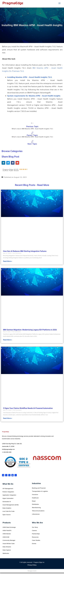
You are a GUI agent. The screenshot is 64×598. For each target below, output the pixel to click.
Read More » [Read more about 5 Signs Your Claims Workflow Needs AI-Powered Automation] (7, 419)
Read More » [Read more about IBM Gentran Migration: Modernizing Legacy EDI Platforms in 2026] (7, 340)
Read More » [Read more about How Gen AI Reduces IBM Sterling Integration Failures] (7, 261)
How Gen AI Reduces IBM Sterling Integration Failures (24, 251)
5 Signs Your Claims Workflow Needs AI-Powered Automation (28, 408)
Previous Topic (32, 127)
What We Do (8, 484)
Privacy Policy (32, 565)
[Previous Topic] (32, 123)
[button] (3, 163)
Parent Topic (32, 135)
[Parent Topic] (32, 133)
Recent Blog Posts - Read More (32, 185)
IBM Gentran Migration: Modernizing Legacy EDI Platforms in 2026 (30, 330)
